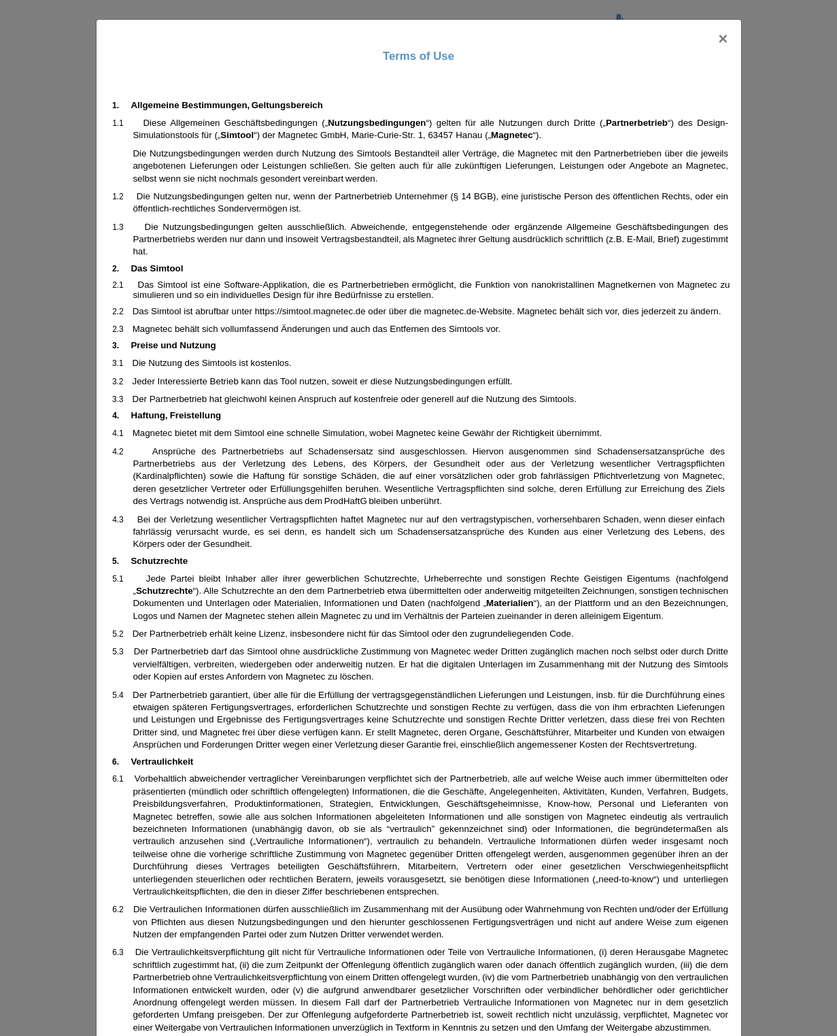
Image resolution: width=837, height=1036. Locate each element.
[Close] (722, 39)
